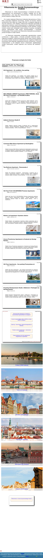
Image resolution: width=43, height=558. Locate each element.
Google (22, 553)
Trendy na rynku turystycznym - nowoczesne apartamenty (21, 330)
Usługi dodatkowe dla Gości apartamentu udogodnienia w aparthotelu (21, 336)
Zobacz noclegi (33, 87)
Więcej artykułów (5, 311)
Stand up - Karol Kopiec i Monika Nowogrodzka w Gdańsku (21, 325)
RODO (27, 556)
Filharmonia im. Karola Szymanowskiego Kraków (21, 498)
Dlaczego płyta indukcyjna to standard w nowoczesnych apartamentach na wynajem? (21, 314)
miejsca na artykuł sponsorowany (35, 341)
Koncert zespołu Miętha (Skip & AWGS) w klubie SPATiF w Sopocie (21, 320)
